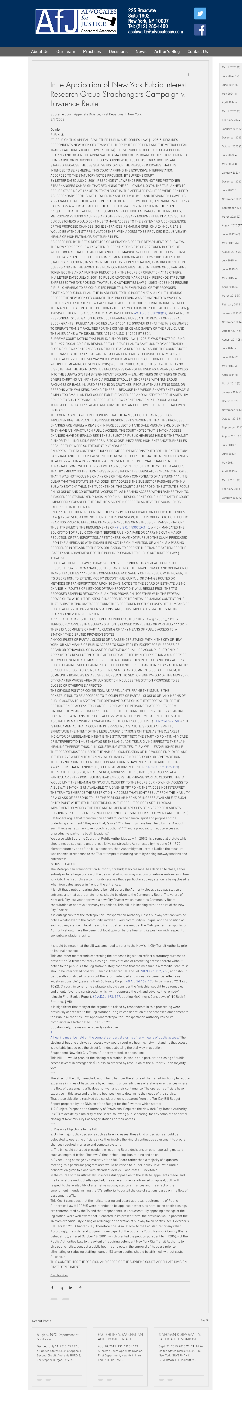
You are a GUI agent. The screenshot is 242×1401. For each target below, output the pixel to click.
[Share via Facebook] (52, 1288)
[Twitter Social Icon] (200, 13)
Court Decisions (59, 1275)
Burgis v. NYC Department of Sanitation (57, 1336)
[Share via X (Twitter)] (61, 1288)
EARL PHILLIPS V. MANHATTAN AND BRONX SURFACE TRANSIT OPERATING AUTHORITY (120, 1336)
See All (205, 1320)
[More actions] (188, 74)
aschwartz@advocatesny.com (155, 32)
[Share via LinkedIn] (71, 1288)
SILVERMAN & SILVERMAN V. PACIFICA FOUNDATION (180, 1336)
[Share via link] (80, 1288)
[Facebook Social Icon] (200, 30)
